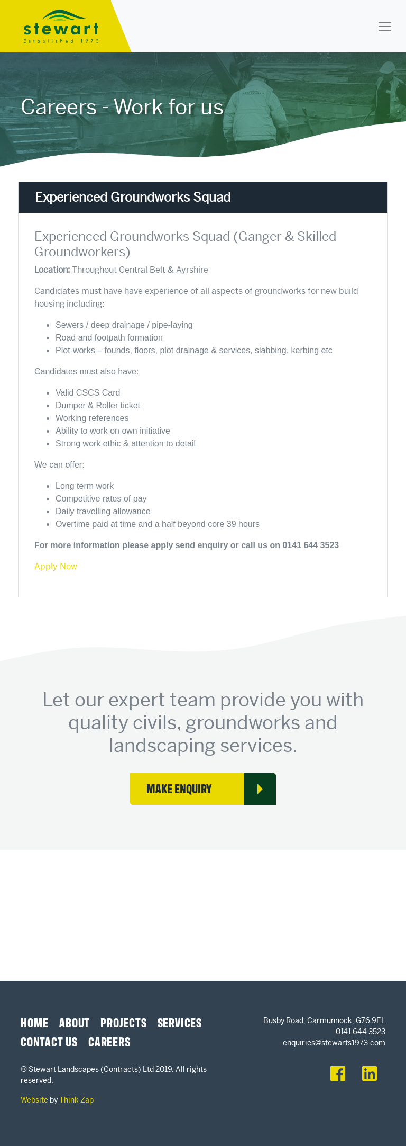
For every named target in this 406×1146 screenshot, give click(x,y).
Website (34, 1100)
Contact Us (49, 1041)
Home (35, 1022)
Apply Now (55, 566)
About (74, 1022)
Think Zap (76, 1100)
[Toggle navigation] (385, 26)
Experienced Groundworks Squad (132, 197)
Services (180, 1022)
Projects (123, 1022)
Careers (109, 1041)
